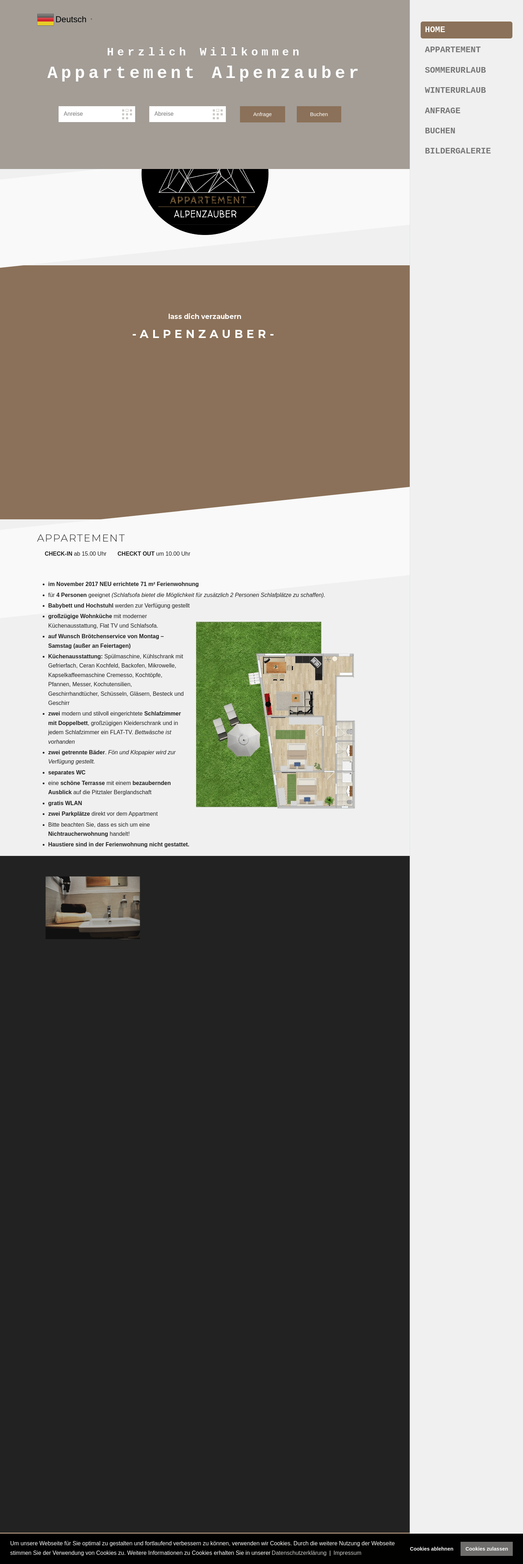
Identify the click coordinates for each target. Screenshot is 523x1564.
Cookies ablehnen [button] (431, 1549)
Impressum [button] (347, 1553)
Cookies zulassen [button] (486, 1549)
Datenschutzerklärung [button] (299, 1553)
